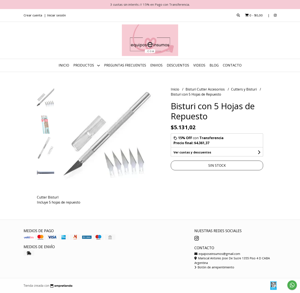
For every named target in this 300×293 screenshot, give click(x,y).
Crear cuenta (33, 15)
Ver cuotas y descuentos (192, 152)
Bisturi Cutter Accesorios (206, 89)
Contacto (232, 65)
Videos (199, 65)
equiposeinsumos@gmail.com (217, 254)
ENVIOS (156, 65)
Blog (214, 65)
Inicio (64, 65)
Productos (86, 65)
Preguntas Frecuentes (125, 65)
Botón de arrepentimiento (214, 267)
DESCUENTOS (178, 65)
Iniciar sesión (56, 15)
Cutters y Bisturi (244, 89)
